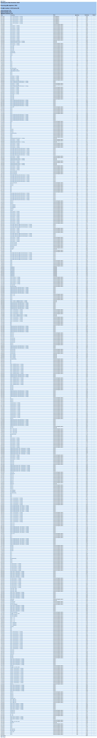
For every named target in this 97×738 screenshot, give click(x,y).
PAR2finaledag (12, 52)
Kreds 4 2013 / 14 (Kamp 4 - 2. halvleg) (16, 717)
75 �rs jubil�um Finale (14, 69)
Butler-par (12, 481)
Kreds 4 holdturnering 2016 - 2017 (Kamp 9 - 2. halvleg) (19, 505)
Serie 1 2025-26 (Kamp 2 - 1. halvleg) (16, 19)
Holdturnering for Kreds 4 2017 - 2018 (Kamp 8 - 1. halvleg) (20, 451)
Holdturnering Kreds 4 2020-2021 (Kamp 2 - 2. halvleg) (19, 289)
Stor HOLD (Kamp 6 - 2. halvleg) (15, 566)
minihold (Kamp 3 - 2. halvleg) (15, 410)
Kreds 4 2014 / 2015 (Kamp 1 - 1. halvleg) (17, 690)
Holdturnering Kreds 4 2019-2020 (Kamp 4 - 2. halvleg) (19, 330)
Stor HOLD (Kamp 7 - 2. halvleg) (15, 563)
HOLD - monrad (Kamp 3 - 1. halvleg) (16, 313)
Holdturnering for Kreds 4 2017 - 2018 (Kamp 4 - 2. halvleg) (20, 469)
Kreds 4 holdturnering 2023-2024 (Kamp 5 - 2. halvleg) (19, 102)
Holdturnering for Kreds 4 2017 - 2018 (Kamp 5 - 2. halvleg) (20, 467)
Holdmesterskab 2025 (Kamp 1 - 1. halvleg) (17, 42)
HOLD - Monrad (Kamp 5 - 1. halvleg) (16, 638)
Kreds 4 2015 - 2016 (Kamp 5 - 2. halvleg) (17, 594)
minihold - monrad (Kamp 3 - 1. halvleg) (16, 677)
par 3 (11, 536)
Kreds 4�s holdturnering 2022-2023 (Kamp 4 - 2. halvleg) (19, 180)
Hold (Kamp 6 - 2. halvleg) (14, 78)
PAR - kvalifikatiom (13, 622)
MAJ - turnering (12, 354)
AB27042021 (12, 269)
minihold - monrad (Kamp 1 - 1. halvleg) (16, 682)
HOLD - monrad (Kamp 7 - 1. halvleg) (16, 499)
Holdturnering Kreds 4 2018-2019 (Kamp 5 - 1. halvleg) (19, 394)
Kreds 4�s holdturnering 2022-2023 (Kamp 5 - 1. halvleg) (19, 178)
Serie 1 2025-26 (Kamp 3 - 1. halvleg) (16, 17)
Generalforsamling (13, 133)
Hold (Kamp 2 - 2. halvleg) (14, 92)
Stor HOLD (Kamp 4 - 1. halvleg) (15, 579)
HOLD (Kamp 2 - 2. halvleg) (14, 38)
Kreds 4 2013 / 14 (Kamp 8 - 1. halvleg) (16, 706)
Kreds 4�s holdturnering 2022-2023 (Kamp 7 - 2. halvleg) (19, 153)
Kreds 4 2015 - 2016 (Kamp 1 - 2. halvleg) (17, 609)
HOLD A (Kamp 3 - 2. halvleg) (15, 277)
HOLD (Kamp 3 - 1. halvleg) (14, 37)
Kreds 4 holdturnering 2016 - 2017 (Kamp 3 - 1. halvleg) (19, 539)
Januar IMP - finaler (13, 588)
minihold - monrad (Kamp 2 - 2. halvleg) (16, 678)
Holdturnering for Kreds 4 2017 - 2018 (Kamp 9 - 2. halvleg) (20, 448)
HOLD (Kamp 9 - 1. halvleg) (14, 212)
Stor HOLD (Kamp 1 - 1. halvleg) (15, 587)
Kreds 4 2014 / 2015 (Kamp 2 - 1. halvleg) (17, 688)
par (10, 360)
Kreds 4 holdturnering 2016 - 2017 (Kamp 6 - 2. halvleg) (19, 526)
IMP (11, 56)
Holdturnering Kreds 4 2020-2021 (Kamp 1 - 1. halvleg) (19, 293)
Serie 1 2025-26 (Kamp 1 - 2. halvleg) (16, 23)
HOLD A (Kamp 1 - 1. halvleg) (15, 283)
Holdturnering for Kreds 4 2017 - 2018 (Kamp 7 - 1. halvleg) (20, 453)
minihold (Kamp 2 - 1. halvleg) (15, 414)
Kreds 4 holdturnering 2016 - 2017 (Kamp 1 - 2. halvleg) (19, 543)
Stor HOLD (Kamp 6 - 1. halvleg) (15, 567)
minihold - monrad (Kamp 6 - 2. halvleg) (16, 668)
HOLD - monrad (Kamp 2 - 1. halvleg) (16, 318)
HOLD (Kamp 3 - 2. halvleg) (14, 36)
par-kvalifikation (12, 490)
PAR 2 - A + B (12, 294)
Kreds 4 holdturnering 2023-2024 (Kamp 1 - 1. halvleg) (19, 120)
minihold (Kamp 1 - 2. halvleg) (15, 415)
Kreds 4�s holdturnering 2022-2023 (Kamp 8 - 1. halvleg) (19, 152)
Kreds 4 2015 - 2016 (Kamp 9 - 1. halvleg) (17, 572)
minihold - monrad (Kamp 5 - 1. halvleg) (16, 672)
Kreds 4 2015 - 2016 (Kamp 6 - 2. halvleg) (17, 592)
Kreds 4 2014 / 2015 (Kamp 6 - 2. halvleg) (17, 658)
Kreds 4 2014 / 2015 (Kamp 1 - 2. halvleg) (17, 689)
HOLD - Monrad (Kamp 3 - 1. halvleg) (16, 643)
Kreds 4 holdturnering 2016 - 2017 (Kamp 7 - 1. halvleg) (19, 511)
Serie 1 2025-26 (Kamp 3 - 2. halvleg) (16, 16)
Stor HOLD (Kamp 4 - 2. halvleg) (15, 578)
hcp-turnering (12, 602)
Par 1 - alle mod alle (13, 428)
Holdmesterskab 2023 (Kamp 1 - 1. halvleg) (17, 164)
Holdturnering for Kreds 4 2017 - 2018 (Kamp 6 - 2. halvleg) (20, 465)
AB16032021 (12, 273)
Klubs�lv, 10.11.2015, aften (15, 613)
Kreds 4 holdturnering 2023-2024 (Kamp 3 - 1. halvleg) (19, 115)
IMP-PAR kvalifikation (13, 604)
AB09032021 (12, 274)
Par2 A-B (11, 184)
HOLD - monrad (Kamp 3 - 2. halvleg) (16, 312)
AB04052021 (12, 268)
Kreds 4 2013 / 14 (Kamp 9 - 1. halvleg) (16, 704)
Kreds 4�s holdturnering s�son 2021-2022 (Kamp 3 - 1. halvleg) (21, 254)
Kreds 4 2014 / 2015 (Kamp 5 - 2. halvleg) (17, 661)
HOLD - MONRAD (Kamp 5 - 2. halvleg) (16, 369)
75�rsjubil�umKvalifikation (15, 70)
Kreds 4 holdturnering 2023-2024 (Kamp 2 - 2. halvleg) (19, 116)
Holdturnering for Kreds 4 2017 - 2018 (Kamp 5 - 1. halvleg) (20, 468)
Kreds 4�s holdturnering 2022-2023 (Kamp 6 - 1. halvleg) (19, 176)
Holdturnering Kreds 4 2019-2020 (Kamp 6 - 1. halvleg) (19, 327)
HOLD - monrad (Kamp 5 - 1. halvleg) (16, 504)
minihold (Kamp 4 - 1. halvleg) (15, 409)
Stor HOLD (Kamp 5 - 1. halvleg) (15, 570)
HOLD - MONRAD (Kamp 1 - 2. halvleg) (16, 383)
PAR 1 (11, 61)
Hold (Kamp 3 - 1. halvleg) (14, 91)
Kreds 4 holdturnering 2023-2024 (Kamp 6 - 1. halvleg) (19, 101)
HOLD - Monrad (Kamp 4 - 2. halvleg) (16, 639)
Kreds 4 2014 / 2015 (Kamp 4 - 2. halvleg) (17, 663)
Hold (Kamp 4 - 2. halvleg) (14, 87)
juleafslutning (12, 473)
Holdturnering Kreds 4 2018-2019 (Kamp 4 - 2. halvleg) (19, 395)
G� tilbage (2, 1)
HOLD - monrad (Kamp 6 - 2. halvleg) (16, 500)
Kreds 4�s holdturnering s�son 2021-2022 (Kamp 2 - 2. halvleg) (21, 255)
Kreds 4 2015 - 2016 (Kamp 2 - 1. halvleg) (17, 608)
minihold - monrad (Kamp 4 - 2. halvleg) (16, 673)
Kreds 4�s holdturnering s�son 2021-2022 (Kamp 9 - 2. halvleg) (21, 224)
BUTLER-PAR (12, 729)
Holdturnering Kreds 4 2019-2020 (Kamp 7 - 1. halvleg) (19, 308)
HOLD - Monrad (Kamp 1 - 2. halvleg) (16, 647)
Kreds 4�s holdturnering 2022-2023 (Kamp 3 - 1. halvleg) (19, 194)
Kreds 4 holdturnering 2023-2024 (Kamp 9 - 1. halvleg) (19, 82)
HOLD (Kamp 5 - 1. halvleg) (14, 32)
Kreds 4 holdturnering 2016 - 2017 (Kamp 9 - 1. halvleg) (19, 506)
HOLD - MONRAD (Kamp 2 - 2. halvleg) (16, 380)
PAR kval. (12, 129)
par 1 (11, 557)
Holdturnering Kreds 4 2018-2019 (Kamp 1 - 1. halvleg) (19, 424)
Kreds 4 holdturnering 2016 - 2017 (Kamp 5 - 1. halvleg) (19, 530)
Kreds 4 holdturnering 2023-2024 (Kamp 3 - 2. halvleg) (19, 114)
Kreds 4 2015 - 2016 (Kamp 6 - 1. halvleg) (17, 593)
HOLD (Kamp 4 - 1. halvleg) (14, 34)
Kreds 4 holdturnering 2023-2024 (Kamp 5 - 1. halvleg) (19, 103)
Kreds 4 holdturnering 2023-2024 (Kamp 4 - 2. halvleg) (19, 104)
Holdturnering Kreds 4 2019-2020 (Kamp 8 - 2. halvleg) (19, 305)
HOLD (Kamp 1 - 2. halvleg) (14, 43)
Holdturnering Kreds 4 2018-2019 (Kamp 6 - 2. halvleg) (19, 390)
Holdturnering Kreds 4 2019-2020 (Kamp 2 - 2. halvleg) (19, 348)
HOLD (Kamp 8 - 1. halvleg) (14, 215)
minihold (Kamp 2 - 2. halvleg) (15, 413)
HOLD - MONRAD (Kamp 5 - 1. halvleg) (16, 370)
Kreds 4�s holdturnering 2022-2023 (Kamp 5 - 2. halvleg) (19, 177)
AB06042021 (12, 271)
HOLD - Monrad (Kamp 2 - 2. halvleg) (16, 644)
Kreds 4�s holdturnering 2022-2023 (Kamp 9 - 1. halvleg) (19, 149)
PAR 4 (11, 72)
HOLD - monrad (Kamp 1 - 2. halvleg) (16, 319)
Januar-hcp (12, 651)
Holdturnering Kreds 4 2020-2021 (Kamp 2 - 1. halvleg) (19, 290)
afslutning (11, 208)
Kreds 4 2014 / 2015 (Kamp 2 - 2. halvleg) (17, 687)
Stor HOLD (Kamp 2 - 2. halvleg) (15, 583)
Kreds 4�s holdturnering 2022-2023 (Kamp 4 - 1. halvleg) (19, 181)
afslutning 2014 (12, 698)
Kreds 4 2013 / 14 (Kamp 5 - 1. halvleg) (16, 716)
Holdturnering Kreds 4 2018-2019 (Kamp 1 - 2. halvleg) (19, 425)
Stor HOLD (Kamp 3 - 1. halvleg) (15, 582)
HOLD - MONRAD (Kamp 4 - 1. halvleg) (16, 373)
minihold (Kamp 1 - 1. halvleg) (15, 417)
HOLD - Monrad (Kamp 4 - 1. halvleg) (16, 640)
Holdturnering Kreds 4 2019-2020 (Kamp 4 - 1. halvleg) (19, 331)
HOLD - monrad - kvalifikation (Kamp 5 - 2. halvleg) (18, 300)
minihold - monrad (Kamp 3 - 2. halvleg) (16, 676)
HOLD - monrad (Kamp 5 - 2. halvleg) (16, 503)
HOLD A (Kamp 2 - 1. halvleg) (15, 281)
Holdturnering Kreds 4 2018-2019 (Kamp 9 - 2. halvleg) (19, 374)
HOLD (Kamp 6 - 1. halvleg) (14, 29)
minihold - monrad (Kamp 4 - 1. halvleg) (16, 674)
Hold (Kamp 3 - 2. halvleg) (14, 89)
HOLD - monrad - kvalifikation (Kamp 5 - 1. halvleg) (18, 301)
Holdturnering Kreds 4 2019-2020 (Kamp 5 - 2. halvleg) (19, 328)
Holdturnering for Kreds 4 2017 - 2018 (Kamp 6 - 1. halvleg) (20, 466)
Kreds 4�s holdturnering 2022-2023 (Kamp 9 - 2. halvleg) (19, 148)
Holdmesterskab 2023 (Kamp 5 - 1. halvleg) (17, 138)
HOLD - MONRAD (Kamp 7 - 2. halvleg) (16, 364)
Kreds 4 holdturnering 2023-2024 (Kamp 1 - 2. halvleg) (19, 119)
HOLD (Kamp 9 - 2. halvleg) (14, 211)
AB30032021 (12, 272)
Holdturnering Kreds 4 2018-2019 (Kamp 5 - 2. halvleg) (19, 393)
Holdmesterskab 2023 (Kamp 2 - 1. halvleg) (17, 159)
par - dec (11, 714)
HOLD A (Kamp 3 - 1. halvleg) (15, 278)
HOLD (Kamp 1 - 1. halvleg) (14, 44)
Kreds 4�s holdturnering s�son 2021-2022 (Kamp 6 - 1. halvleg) (21, 234)
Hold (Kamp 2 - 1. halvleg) (14, 93)
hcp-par (11, 210)
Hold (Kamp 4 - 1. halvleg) (14, 88)
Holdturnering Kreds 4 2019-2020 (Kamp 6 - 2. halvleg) (19, 326)
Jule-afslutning (12, 601)
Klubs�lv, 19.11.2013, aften (15, 721)
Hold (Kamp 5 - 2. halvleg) (14, 83)
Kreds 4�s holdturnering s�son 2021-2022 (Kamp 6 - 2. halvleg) (21, 233)
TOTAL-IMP (12, 731)
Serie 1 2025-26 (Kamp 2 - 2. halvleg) (16, 21)
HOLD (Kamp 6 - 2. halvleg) (14, 28)
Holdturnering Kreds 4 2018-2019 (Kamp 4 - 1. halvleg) (19, 396)
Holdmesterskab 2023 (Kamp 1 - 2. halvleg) (17, 163)
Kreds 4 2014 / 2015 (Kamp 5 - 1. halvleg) (17, 662)
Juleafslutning (12, 51)
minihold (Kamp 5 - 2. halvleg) (15, 405)
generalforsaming (13, 434)
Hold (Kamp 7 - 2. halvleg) (14, 76)
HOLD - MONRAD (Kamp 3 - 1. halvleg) (16, 379)
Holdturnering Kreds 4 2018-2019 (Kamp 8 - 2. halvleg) (19, 376)
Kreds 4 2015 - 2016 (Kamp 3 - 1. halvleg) (17, 606)
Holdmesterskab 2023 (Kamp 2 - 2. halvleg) (17, 158)
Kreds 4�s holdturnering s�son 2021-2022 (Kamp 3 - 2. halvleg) (21, 252)
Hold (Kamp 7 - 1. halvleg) (14, 77)
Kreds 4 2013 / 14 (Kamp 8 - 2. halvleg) (16, 705)
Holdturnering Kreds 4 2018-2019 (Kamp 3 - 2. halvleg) (19, 419)
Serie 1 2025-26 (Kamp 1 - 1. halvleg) (16, 20)
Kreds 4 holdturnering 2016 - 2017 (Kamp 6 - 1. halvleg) (19, 527)
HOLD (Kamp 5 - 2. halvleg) (14, 30)
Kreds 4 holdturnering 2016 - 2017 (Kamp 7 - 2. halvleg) (19, 510)
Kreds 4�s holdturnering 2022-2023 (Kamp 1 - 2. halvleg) (19, 198)
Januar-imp (12, 460)
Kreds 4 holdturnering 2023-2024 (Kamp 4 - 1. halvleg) (19, 105)
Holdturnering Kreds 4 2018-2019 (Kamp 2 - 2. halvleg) (19, 421)
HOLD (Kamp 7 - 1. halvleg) (14, 140)
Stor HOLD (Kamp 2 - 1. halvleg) (15, 584)
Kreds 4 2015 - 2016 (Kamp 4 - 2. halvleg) (17, 596)
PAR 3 (11, 24)
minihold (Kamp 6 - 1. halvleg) (15, 404)
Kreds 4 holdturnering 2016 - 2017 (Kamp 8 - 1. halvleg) (19, 509)
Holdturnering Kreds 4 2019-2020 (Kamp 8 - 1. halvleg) (19, 306)
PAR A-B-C (12, 334)
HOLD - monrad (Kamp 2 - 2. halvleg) (16, 317)
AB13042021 (12, 270)
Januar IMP (12, 46)
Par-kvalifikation (13, 204)
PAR (11, 435)
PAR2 (11, 260)
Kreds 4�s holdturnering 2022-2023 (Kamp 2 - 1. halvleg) (19, 197)
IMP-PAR (11, 385)
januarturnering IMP (13, 242)
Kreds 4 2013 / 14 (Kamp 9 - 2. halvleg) (16, 703)
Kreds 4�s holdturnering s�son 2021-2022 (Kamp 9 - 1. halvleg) (21, 225)
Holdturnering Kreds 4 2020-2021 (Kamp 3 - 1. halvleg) (19, 288)
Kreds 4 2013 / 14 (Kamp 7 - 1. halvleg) (16, 709)
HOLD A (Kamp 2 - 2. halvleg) (15, 279)
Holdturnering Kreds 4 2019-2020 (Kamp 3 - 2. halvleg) (19, 345)
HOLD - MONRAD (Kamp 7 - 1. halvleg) (16, 365)
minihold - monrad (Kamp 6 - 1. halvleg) (16, 669)
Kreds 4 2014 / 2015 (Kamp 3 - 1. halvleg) (17, 686)
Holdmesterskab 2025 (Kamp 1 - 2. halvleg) (17, 41)
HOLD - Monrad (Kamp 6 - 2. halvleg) (16, 634)
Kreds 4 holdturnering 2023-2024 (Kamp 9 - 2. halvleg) (19, 81)
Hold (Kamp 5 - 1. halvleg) (14, 84)
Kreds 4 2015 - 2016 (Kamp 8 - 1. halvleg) (17, 574)
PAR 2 (11, 55)
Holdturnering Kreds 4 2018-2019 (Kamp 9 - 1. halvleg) (19, 375)
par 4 (11, 534)
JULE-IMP (12, 600)
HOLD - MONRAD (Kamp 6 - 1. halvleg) (16, 368)
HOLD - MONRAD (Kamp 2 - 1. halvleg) (16, 381)
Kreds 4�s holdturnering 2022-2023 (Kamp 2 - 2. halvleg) (19, 195)
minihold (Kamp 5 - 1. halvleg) (15, 406)
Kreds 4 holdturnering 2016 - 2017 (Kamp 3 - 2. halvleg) (19, 538)
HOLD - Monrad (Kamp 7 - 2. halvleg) (16, 631)
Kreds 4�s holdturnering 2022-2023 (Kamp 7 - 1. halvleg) (19, 154)
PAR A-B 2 (12, 474)
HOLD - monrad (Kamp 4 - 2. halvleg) (16, 309)
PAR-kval (11, 694)
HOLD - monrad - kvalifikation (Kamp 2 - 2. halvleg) (18, 314)
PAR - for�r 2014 (13, 699)
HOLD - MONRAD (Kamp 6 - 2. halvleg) (16, 366)
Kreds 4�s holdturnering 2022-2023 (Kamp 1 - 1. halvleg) (19, 199)
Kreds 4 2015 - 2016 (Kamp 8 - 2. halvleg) (17, 573)
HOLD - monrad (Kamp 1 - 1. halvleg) (16, 321)
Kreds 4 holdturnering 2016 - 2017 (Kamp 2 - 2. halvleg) (19, 540)
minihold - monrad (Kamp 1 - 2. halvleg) (16, 681)
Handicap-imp (12, 710)
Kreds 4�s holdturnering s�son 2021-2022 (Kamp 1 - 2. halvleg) (21, 258)
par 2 (11, 553)
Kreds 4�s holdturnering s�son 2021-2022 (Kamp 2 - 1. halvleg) (21, 256)
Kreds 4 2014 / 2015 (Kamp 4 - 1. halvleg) (17, 664)
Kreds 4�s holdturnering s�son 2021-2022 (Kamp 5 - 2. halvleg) (21, 236)
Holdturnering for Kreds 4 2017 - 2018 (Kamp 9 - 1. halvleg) (20, 449)
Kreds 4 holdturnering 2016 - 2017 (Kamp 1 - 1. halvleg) (19, 544)
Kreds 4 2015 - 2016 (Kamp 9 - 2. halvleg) (17, 571)
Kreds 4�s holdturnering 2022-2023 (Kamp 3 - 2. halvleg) (19, 193)
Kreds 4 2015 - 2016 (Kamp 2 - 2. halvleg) (17, 607)
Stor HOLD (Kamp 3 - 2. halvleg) (15, 580)
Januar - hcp (12, 524)
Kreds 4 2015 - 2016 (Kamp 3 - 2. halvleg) (17, 605)
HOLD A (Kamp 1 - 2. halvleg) (15, 282)
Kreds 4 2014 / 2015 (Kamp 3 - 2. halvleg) (17, 685)
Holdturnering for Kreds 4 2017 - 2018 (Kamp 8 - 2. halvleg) (20, 450)
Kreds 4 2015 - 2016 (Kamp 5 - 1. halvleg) (17, 595)
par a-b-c (11, 427)
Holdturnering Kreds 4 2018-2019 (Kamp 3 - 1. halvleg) (19, 420)
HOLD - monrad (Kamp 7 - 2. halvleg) (16, 498)
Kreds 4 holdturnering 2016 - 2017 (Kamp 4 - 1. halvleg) (19, 532)
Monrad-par (12, 246)
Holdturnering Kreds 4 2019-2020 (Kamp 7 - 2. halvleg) (19, 307)
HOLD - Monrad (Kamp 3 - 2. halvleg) (16, 642)
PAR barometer (12, 349)
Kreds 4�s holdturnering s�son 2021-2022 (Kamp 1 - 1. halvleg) (21, 259)
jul (10, 397)
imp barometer (12, 338)
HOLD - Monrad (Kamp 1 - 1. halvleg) (16, 648)
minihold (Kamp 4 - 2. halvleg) (15, 408)
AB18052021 (12, 267)
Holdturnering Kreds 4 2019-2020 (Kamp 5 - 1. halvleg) (19, 329)
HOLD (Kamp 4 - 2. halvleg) (14, 33)
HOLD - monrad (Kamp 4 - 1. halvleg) (16, 513)
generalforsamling (13, 68)
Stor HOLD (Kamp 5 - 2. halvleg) (15, 568)
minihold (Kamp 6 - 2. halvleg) (15, 402)
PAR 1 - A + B (12, 621)
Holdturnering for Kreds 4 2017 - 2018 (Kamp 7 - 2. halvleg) (20, 452)
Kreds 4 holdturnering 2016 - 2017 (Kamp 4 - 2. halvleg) (19, 531)
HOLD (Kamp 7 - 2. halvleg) (14, 25)
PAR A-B (11, 202)
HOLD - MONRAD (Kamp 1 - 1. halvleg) (16, 384)
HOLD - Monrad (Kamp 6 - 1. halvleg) (16, 635)
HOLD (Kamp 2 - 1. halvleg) (14, 167)
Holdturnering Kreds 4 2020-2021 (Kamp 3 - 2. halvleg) (19, 287)
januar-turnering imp (13, 171)
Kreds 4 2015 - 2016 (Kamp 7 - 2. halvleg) (17, 575)
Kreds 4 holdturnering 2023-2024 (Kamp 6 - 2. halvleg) (19, 100)
